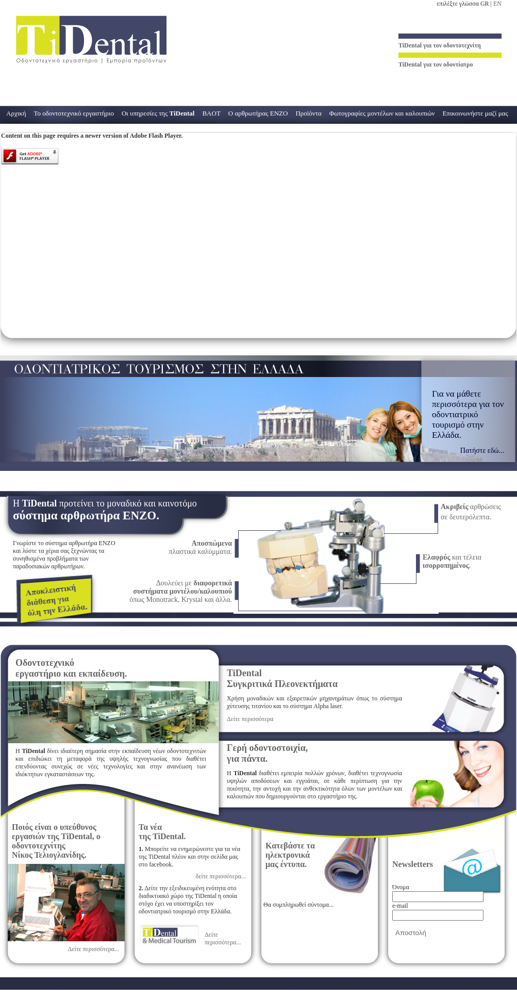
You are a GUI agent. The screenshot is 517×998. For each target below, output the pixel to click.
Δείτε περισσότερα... (93, 949)
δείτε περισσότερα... (221, 876)
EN (497, 3)
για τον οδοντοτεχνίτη (439, 45)
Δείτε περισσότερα (250, 719)
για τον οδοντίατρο (435, 64)
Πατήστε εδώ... (482, 450)
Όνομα (400, 887)
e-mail (400, 905)
